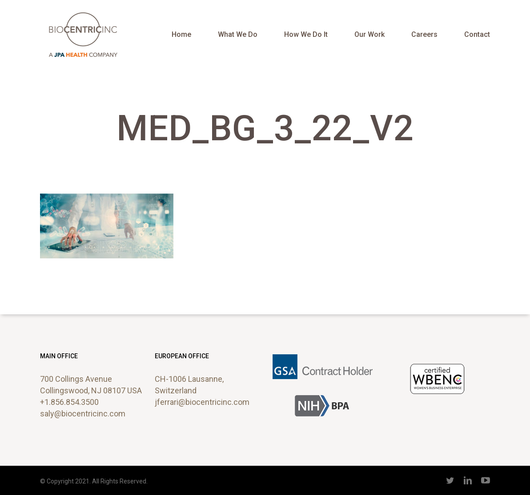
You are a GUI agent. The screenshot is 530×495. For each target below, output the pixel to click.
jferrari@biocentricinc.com (202, 402)
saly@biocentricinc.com (82, 413)
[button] (513, 4)
